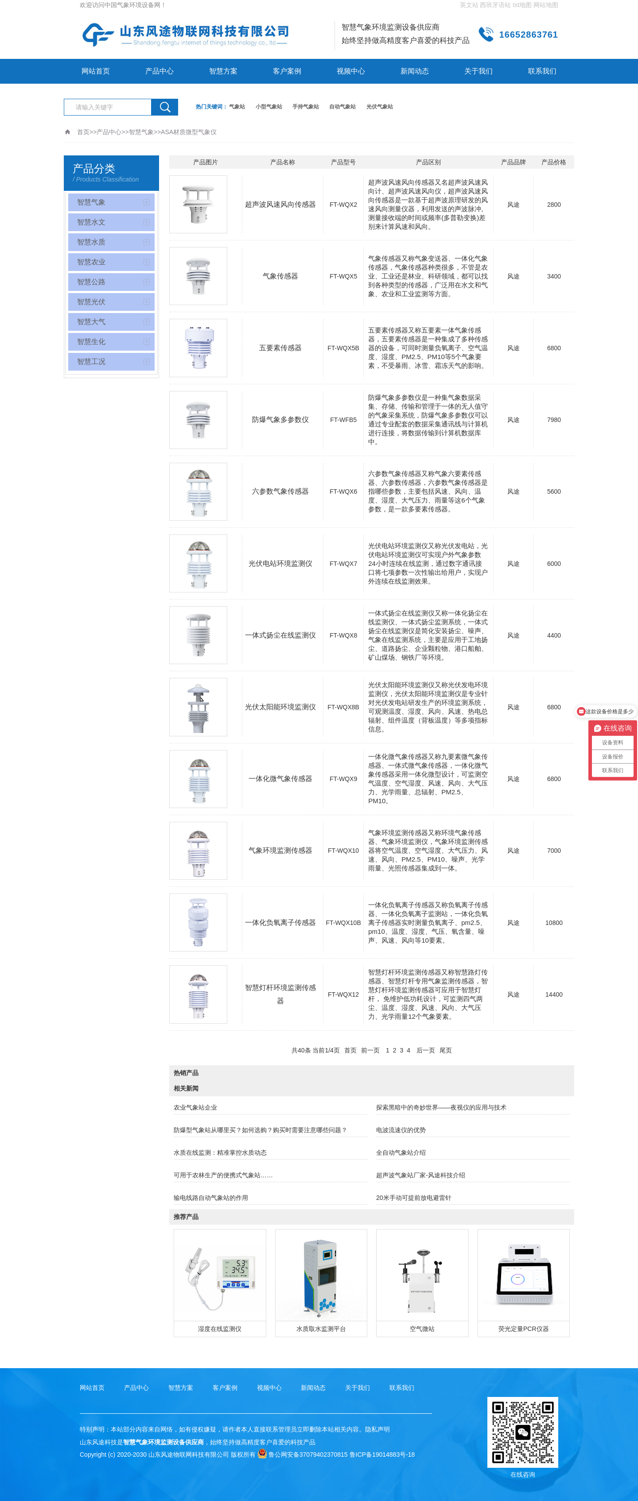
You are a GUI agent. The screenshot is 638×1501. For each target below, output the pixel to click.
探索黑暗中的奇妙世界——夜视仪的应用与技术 (441, 1107)
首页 (83, 131)
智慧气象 (141, 131)
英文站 (469, 4)
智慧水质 (91, 242)
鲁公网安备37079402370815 (302, 1454)
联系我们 (542, 71)
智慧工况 (91, 361)
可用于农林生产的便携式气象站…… (223, 1175)
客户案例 (287, 71)
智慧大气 (91, 321)
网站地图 (545, 4)
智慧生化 (91, 341)
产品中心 (159, 71)
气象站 (237, 107)
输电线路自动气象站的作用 (211, 1197)
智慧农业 (91, 262)
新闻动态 (415, 71)
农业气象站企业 (195, 1107)
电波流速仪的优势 (401, 1129)
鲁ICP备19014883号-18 (382, 1454)
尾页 (446, 1050)
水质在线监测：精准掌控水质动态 (220, 1152)
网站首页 (96, 71)
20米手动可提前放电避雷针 (413, 1197)
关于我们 (478, 71)
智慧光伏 (91, 302)
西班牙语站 (495, 4)
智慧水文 (91, 222)
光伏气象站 (379, 107)
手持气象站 (305, 107)
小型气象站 (269, 107)
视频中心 (351, 71)
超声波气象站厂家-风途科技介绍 (420, 1175)
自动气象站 (342, 107)
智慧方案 (223, 71)
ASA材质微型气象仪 (189, 131)
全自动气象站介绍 (401, 1152)
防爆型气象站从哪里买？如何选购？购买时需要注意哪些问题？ (260, 1129)
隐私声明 (377, 1429)
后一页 (425, 1050)
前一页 (370, 1050)
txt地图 (522, 4)
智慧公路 (91, 282)
